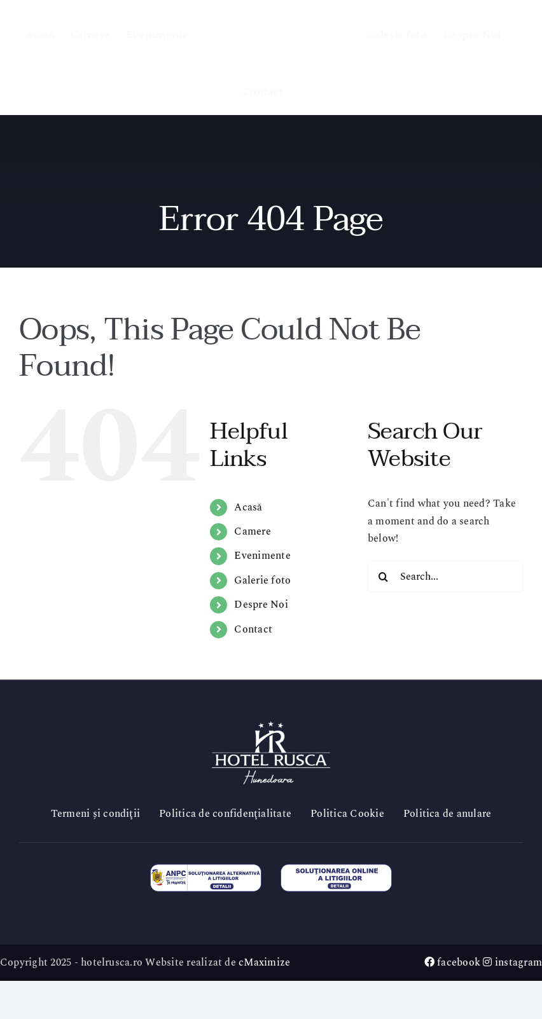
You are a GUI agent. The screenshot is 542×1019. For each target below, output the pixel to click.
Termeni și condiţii (96, 813)
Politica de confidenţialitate (225, 813)
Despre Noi (261, 604)
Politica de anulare (447, 813)
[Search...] (445, 576)
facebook (452, 962)
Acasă (248, 507)
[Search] (384, 576)
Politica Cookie (347, 813)
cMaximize (264, 962)
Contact (253, 629)
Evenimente (262, 555)
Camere (252, 531)
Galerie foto (262, 580)
